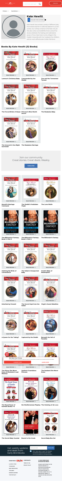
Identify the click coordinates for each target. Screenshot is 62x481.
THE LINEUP (11, 470)
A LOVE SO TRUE (12, 464)
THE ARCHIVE (12, 466)
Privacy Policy (27, 465)
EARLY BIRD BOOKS (13, 468)
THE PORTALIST (12, 475)
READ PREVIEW (11, 75)
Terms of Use (27, 463)
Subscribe (55, 3)
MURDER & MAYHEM (13, 472)
